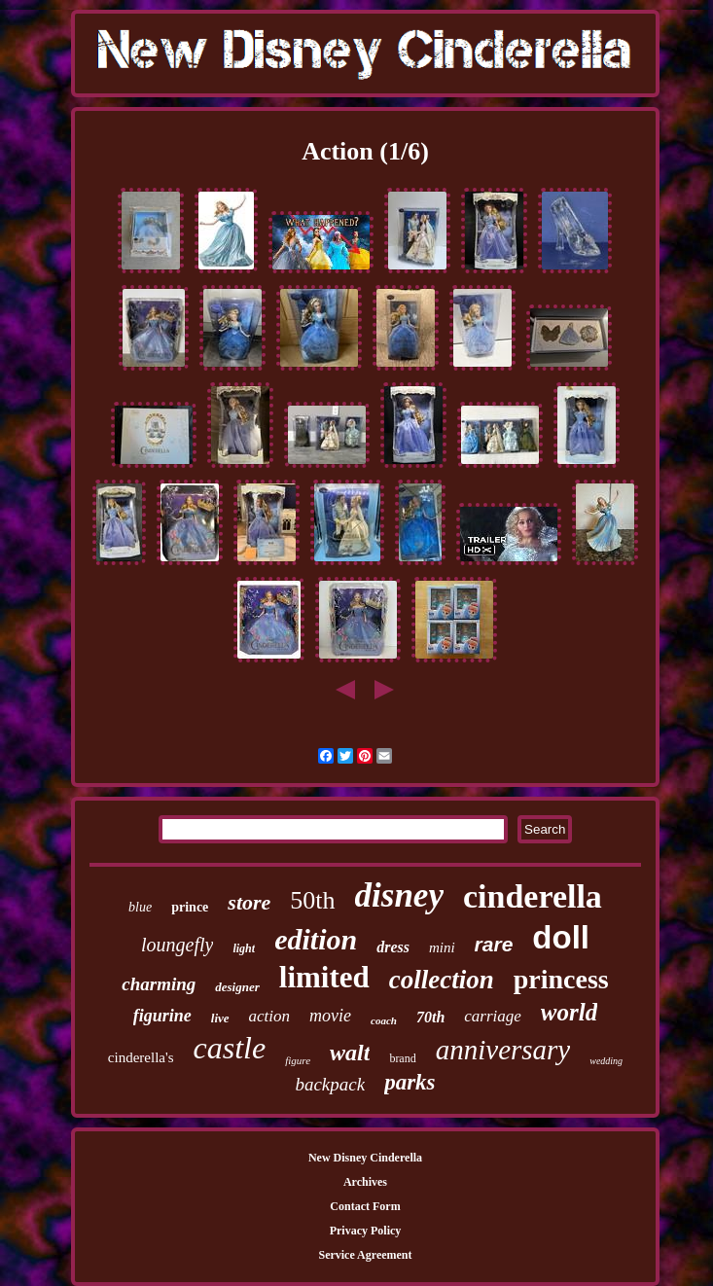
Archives (365, 1182)
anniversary (503, 1049)
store (249, 902)
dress (393, 947)
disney (399, 895)
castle (230, 1047)
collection (441, 979)
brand (402, 1058)
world (569, 1012)
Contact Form (365, 1206)
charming (159, 984)
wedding (606, 1060)
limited (324, 977)
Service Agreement (364, 1255)
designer (237, 987)
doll (560, 937)
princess (561, 979)
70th (430, 1017)
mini (442, 947)
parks (409, 1082)
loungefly (177, 944)
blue (140, 907)
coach (384, 1020)
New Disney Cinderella (365, 1157)
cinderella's (141, 1057)
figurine (162, 1015)
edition (315, 939)
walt (350, 1052)
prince (189, 907)
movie (330, 1015)
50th (312, 900)
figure (297, 1060)
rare (494, 944)
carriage (492, 1016)
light (243, 948)
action (270, 1016)
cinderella (532, 896)
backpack (330, 1084)
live (220, 1018)
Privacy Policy (366, 1230)
